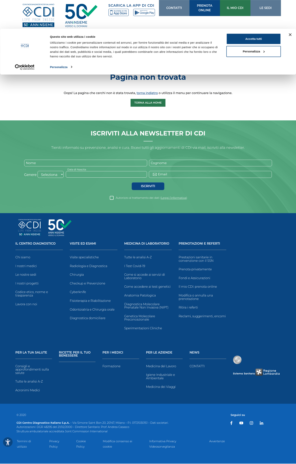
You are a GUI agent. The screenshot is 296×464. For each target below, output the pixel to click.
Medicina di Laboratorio (146, 244)
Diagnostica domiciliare (87, 319)
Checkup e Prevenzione (87, 284)
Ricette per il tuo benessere (75, 354)
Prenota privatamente (195, 270)
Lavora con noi (26, 304)
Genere (30, 175)
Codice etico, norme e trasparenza (31, 294)
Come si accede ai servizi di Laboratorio (144, 276)
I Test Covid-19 (134, 266)
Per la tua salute (31, 353)
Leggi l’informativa (173, 198)
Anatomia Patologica (140, 296)
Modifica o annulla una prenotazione (196, 297)
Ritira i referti (188, 308)
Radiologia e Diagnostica (88, 266)
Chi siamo (22, 257)
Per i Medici (112, 353)
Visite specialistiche (84, 257)
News (194, 353)
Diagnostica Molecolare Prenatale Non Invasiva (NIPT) (146, 306)
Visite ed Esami (83, 244)
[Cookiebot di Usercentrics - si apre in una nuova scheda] (24, 38)
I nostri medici (26, 266)
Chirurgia (77, 275)
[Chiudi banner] (290, 6)
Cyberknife (78, 292)
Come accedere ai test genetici (147, 287)
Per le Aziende (159, 353)
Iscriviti (148, 186)
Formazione (111, 366)
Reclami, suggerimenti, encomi (202, 316)
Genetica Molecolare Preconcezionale (139, 318)
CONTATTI (197, 366)
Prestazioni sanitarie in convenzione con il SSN (196, 259)
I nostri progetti (27, 284)
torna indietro (147, 93)
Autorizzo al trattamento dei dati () (151, 198)
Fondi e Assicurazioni (194, 278)
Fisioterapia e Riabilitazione (90, 301)
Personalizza (58, 38)
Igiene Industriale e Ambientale (160, 376)
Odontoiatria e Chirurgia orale (92, 310)
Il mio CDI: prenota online (198, 287)
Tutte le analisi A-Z (138, 257)
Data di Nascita (77, 169)
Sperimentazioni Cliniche (143, 328)
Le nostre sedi (25, 275)
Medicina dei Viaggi (161, 387)
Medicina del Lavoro (161, 366)
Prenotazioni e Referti (199, 244)
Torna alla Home (148, 102)
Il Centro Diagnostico (35, 244)
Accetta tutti (253, 10)
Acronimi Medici (27, 390)
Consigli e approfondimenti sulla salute (32, 370)
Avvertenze (217, 441)
